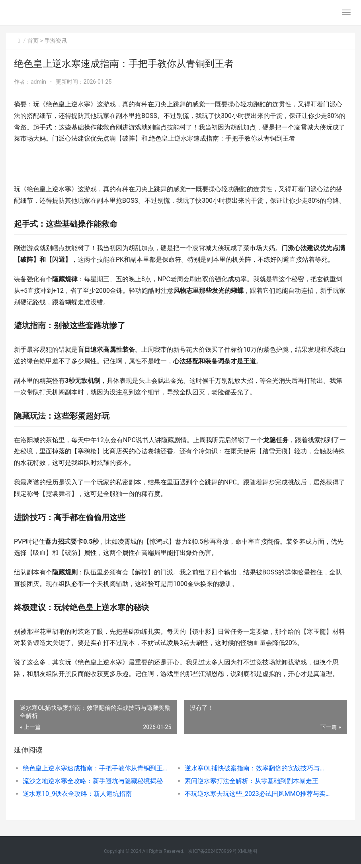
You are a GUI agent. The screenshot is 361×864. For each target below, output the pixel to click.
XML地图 (247, 851)
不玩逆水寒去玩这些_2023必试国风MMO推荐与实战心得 (257, 793)
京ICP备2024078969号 (212, 851)
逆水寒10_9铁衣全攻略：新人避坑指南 (77, 793)
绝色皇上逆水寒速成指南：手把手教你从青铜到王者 (95, 768)
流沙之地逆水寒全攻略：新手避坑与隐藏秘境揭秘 (93, 781)
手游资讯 (56, 40)
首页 (33, 40)
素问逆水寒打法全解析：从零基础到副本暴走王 (251, 781)
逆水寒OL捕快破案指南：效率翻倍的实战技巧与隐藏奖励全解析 (257, 768)
